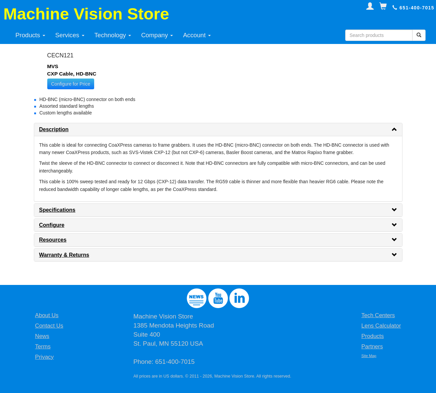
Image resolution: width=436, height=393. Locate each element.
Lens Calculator (381, 326)
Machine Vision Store (86, 14)
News (42, 336)
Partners (372, 346)
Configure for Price (70, 84)
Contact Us (49, 326)
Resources (53, 240)
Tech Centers (378, 315)
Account (197, 35)
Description (54, 129)
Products (30, 35)
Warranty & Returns (64, 255)
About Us (47, 315)
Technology (113, 35)
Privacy (44, 357)
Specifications (57, 210)
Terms (43, 346)
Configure (52, 225)
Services (69, 35)
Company (157, 35)
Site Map (368, 356)
